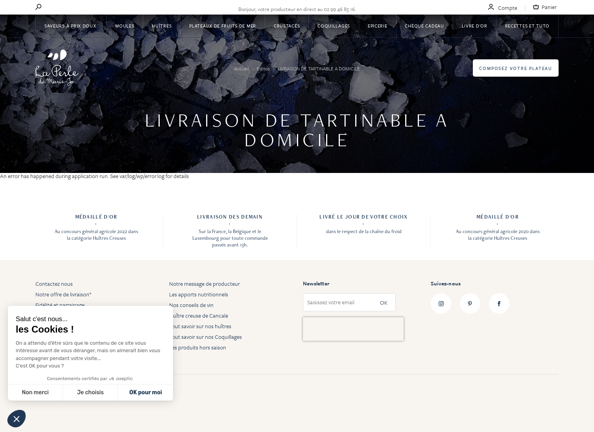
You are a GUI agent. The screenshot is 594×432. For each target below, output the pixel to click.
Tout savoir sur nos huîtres (200, 326)
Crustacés (287, 25)
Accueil (242, 68)
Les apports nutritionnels (198, 294)
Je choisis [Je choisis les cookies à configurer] (90, 392)
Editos (264, 68)
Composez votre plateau (515, 68)
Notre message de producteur (204, 283)
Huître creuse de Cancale (198, 315)
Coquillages (333, 25)
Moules (124, 25)
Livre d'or (474, 25)
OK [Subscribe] (383, 302)
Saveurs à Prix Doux (71, 25)
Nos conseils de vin (191, 305)
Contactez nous (54, 283)
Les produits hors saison (197, 347)
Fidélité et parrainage (60, 305)
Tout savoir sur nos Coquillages (205, 337)
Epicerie (377, 25)
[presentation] (353, 329)
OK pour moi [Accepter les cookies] (145, 392)
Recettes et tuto (527, 25)
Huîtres (162, 25)
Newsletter (316, 283)
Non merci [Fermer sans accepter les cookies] (35, 392)
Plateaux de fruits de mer (222, 25)
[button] (16, 418)
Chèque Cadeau (424, 25)
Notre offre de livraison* (63, 294)
